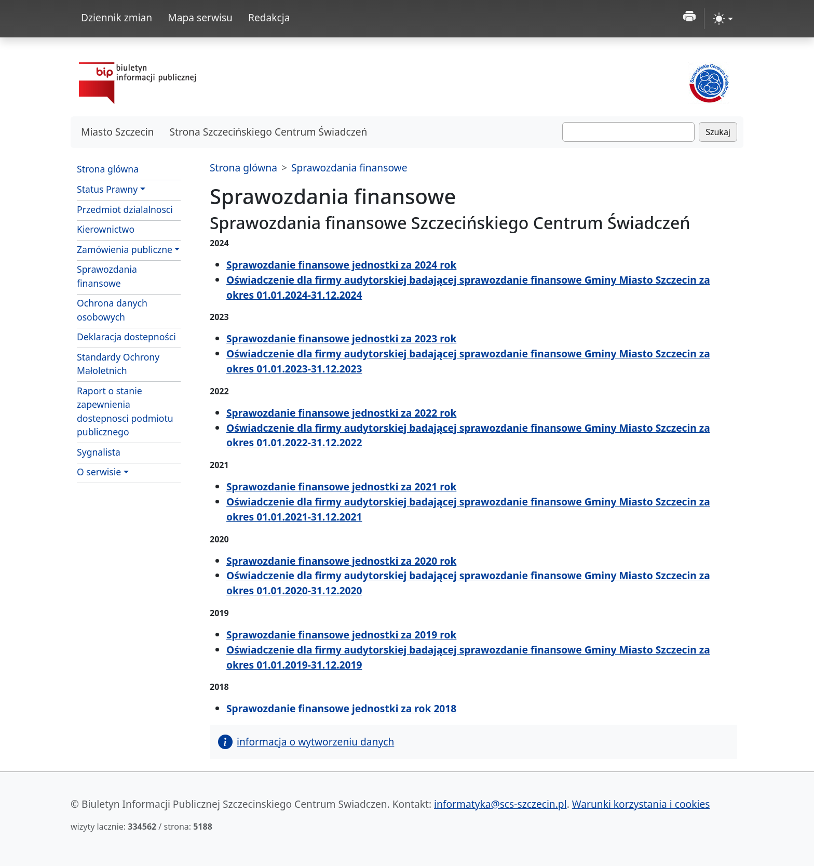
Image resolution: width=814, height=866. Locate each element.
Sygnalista (98, 452)
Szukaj (718, 132)
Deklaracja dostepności (126, 336)
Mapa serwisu (200, 17)
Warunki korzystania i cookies (641, 804)
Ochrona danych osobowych (112, 310)
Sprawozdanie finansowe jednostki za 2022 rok (341, 413)
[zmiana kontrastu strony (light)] (723, 18)
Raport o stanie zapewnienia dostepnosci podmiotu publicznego (125, 411)
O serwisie (99, 471)
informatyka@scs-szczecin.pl (500, 804)
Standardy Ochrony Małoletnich (118, 364)
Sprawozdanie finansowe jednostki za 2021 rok (341, 486)
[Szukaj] (628, 132)
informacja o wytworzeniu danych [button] (306, 742)
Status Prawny (107, 189)
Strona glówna (108, 169)
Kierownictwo (105, 229)
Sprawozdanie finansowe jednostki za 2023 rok (341, 338)
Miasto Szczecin (117, 132)
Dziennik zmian (116, 17)
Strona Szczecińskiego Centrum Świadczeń (268, 132)
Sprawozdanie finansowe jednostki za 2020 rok (341, 561)
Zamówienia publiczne (124, 249)
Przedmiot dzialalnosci (125, 209)
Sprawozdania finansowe (107, 276)
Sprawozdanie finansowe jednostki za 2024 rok (341, 265)
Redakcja (269, 17)
